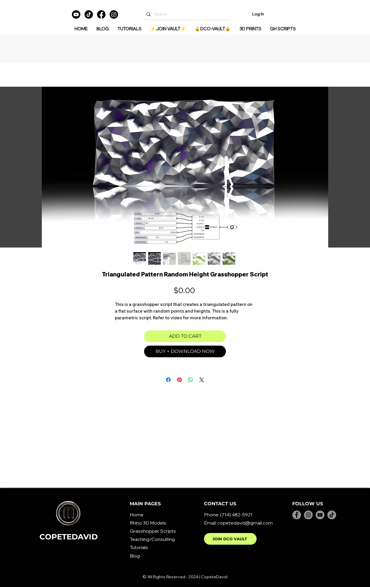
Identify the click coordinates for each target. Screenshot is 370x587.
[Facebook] (101, 14)
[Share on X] (201, 379)
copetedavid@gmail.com (245, 523)
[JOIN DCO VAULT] (230, 539)
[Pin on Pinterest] (179, 379)
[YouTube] (320, 515)
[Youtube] (76, 14)
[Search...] (186, 14)
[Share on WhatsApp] (190, 379)
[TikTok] (88, 14)
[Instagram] (114, 14)
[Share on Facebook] (168, 379)
